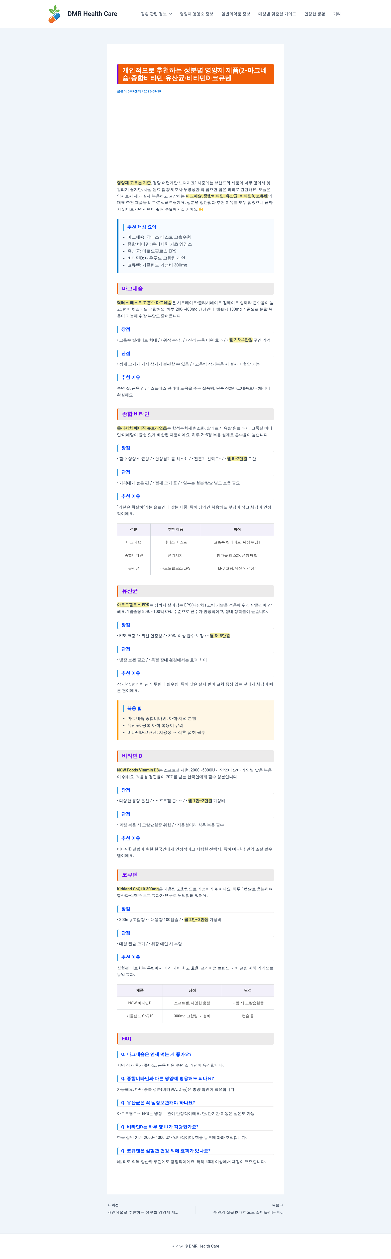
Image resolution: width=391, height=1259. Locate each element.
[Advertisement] (195, 137)
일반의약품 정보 (235, 13)
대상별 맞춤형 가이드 (277, 13)
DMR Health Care (92, 13)
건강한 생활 (314, 13)
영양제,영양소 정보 (196, 13)
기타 (337, 13)
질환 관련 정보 (156, 14)
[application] (169, 14)
